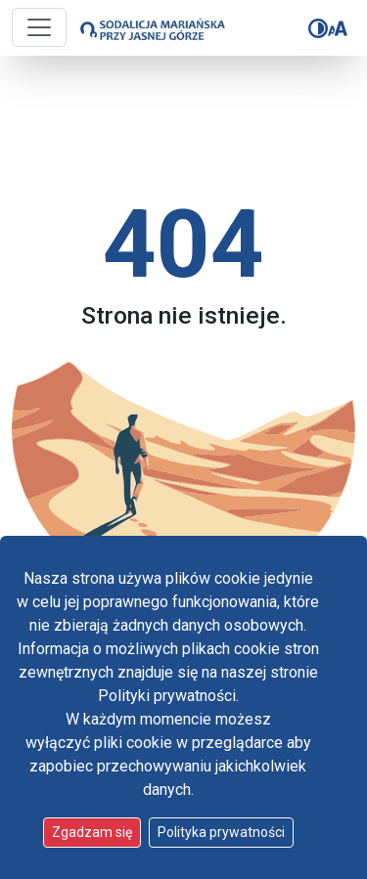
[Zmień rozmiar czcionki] (337, 28)
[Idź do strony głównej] (143, 29)
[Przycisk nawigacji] (39, 27)
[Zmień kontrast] (318, 28)
